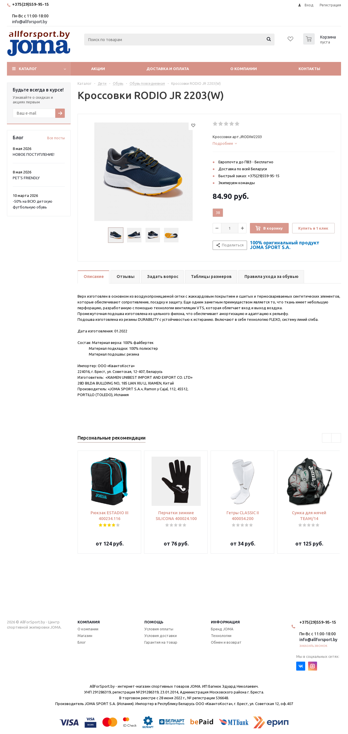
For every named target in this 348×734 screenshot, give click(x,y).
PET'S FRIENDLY (26, 178)
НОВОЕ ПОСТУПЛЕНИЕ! (33, 154)
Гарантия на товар (160, 642)
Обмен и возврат (226, 642)
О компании (243, 69)
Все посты (56, 138)
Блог (82, 642)
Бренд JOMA (222, 629)
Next (336, 438)
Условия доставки (160, 636)
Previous (327, 438)
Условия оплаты (158, 629)
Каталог (28, 69)
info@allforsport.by (29, 21)
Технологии (221, 636)
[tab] (274, 143)
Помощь (153, 622)
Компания (89, 622)
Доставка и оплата (167, 69)
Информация (225, 622)
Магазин (85, 636)
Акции (98, 69)
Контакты (309, 69)
